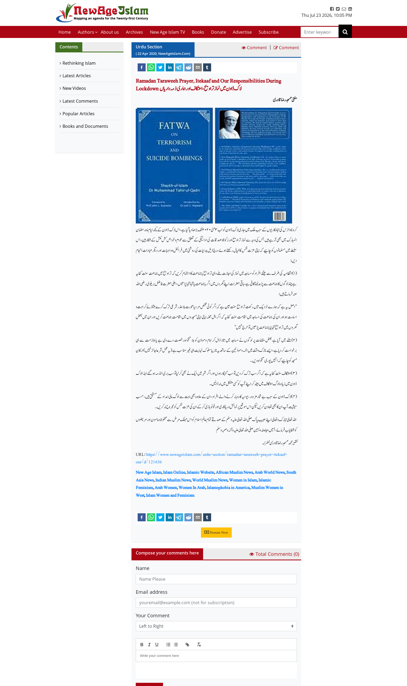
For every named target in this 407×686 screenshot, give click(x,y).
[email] (198, 67)
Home (65, 32)
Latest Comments (80, 101)
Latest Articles (77, 76)
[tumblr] (207, 67)
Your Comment (152, 615)
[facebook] (142, 67)
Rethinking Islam (79, 63)
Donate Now (216, 532)
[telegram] (179, 67)
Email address (152, 592)
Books (198, 32)
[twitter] (160, 67)
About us (110, 32)
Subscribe (269, 32)
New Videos (74, 88)
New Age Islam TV (167, 32)
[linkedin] (170, 67)
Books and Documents (85, 126)
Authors (86, 32)
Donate (218, 32)
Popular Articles (79, 114)
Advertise (242, 32)
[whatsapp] (151, 67)
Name (142, 568)
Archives (134, 32)
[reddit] (188, 67)
